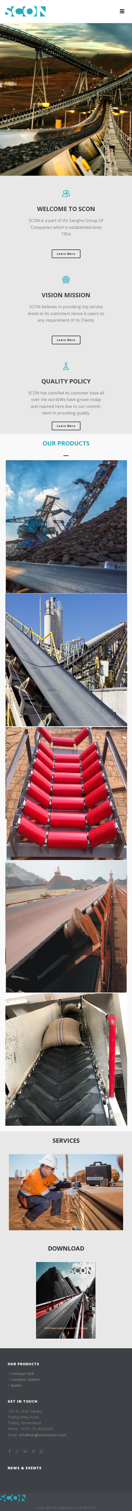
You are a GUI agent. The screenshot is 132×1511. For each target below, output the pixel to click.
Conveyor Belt (22, 1373)
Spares (16, 1385)
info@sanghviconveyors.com (43, 1434)
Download (66, 1248)
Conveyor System (25, 1379)
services (66, 1140)
